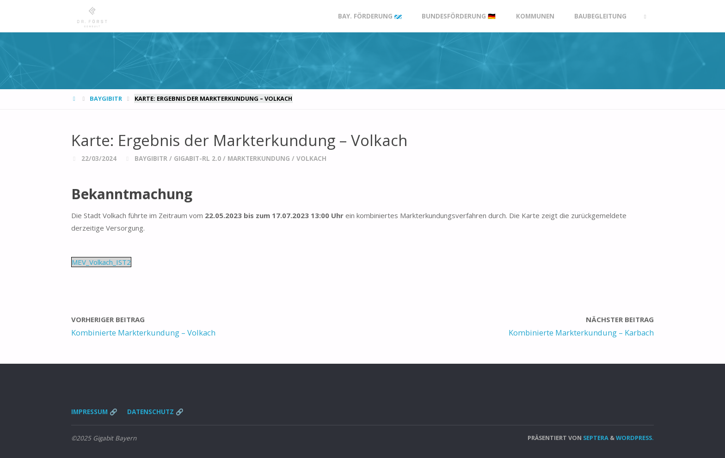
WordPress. (635, 438)
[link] (645, 16)
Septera (595, 438)
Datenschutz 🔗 (155, 412)
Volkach (311, 158)
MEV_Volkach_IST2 (101, 262)
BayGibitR (106, 98)
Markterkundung (258, 158)
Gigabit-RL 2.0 (197, 158)
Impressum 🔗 (94, 412)
